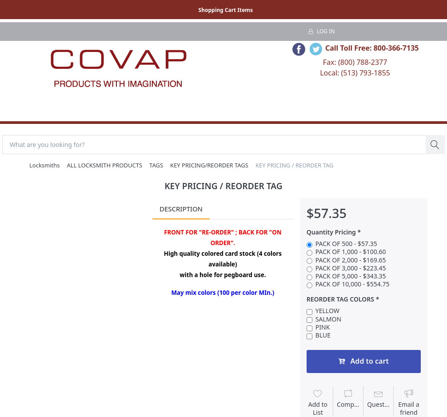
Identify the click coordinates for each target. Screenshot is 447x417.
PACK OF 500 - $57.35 (346, 244)
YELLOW (327, 311)
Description (181, 208)
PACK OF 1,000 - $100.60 (350, 252)
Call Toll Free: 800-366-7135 (372, 48)
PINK (322, 327)
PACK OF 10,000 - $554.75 (352, 284)
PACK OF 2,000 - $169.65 (350, 260)
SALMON (328, 319)
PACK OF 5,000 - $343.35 (350, 276)
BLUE (323, 335)
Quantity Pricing (331, 232)
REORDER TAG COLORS (340, 299)
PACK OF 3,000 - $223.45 (350, 268)
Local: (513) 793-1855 (355, 73)
